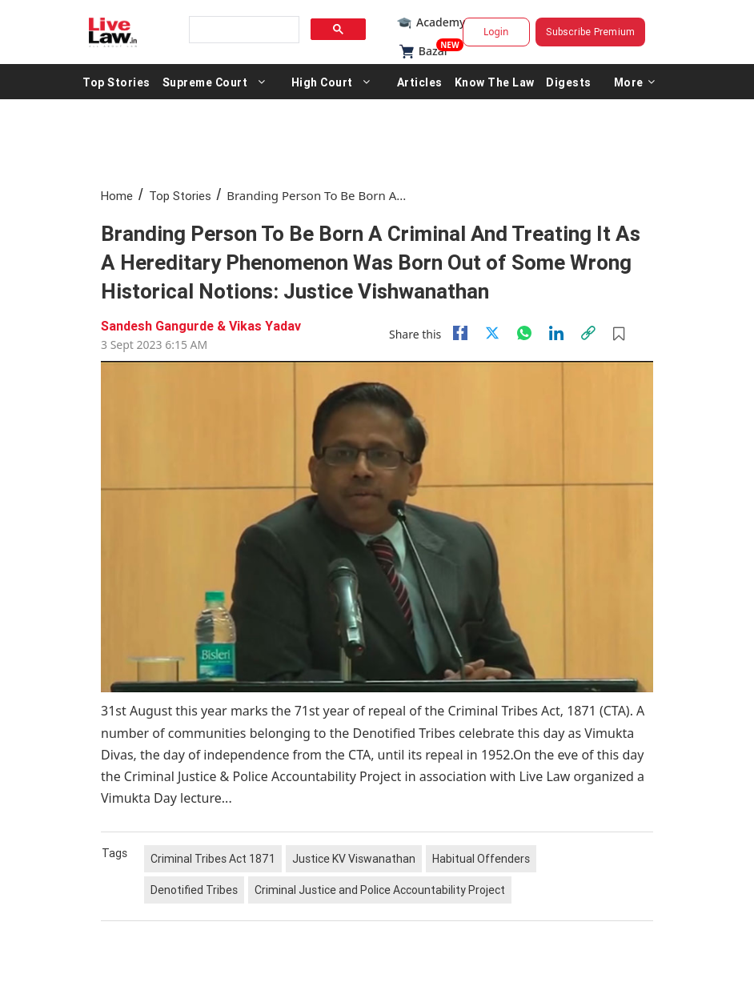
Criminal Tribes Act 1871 (212, 859)
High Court (322, 81)
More (635, 81)
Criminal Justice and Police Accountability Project (380, 890)
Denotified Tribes (194, 890)
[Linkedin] (556, 333)
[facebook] (460, 333)
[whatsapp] (524, 333)
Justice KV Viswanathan (353, 859)
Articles (420, 81)
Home (117, 195)
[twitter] (492, 333)
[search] (242, 30)
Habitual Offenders (481, 859)
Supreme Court (205, 81)
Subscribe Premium (590, 32)
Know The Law (495, 81)
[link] (588, 333)
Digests (569, 81)
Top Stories (116, 81)
